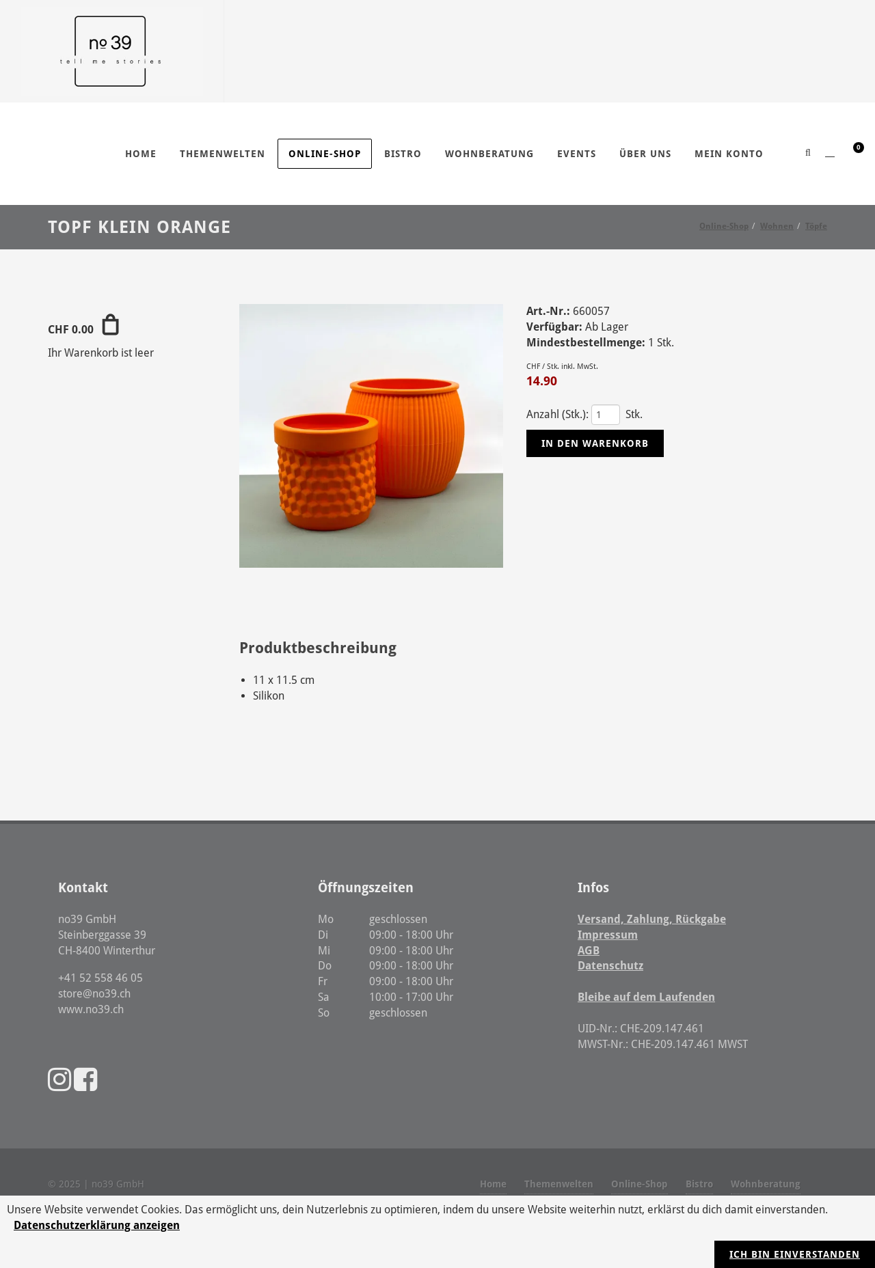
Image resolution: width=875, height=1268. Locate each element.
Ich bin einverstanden (794, 1254)
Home (493, 1184)
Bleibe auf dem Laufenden (646, 997)
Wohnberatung (765, 1184)
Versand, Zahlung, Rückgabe (652, 919)
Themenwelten (558, 1184)
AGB (589, 950)
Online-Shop (639, 1184)
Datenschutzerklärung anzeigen (97, 1225)
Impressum (608, 934)
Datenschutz (610, 965)
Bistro (699, 1184)
